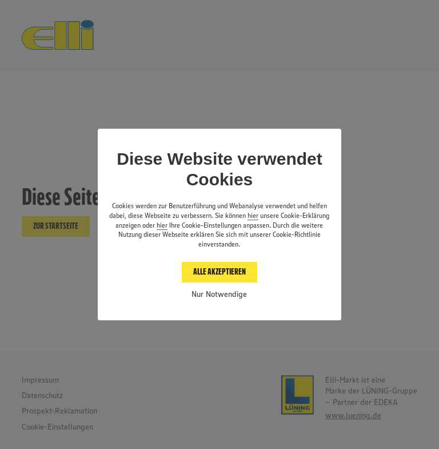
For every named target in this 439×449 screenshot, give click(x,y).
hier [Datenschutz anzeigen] (253, 216)
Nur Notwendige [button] (219, 295)
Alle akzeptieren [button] (219, 272)
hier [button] (162, 225)
